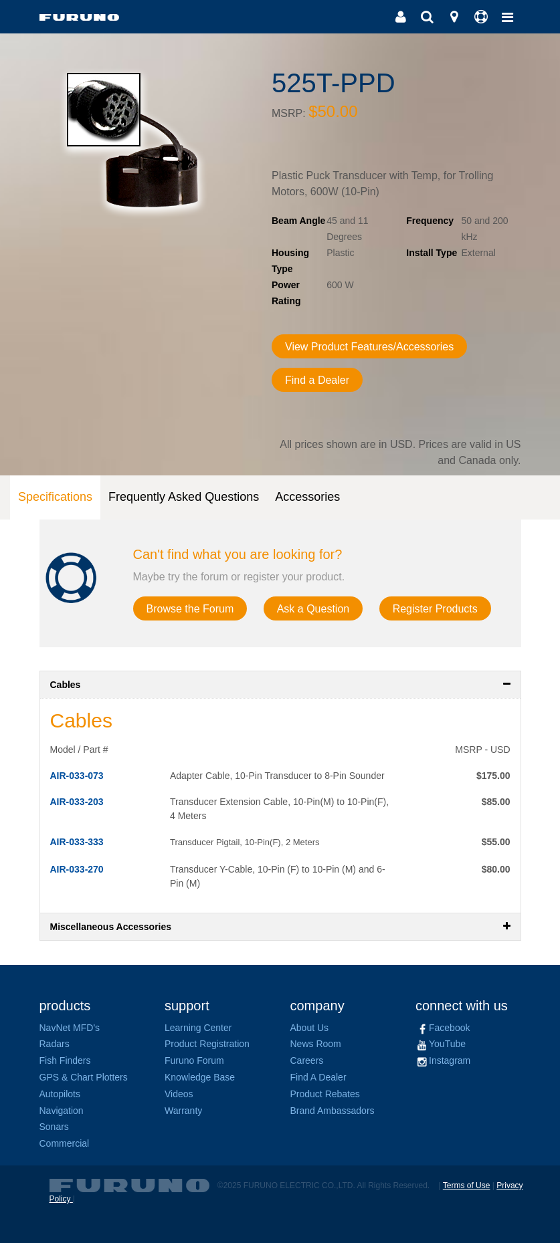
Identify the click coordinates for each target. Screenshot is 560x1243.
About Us (309, 1027)
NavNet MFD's (69, 1027)
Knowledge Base (200, 1077)
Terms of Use (466, 1185)
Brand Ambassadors (332, 1110)
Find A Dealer (318, 1077)
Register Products (435, 608)
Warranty (183, 1110)
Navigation (61, 1110)
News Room (315, 1043)
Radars (54, 1043)
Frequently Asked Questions (183, 496)
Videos (179, 1094)
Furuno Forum (194, 1060)
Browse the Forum (190, 608)
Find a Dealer (317, 380)
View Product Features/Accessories (369, 346)
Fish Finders (65, 1060)
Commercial (64, 1143)
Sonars (54, 1126)
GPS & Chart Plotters (83, 1077)
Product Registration (207, 1043)
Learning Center (198, 1027)
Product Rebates (325, 1094)
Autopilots (59, 1094)
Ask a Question (313, 608)
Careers (307, 1060)
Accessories (307, 496)
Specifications (55, 496)
